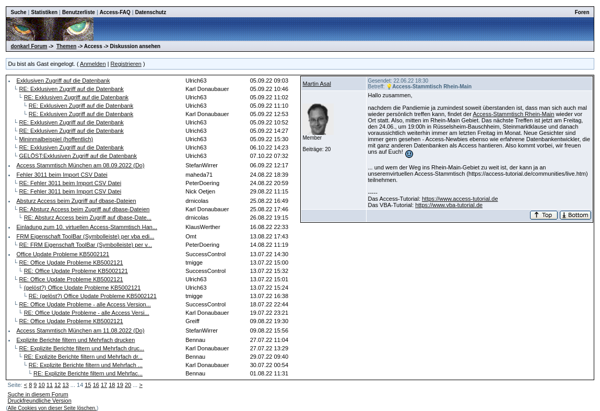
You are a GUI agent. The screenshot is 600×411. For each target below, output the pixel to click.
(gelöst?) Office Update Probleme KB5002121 (82, 287)
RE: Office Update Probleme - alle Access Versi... (86, 313)
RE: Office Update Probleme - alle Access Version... (85, 304)
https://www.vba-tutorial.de (449, 205)
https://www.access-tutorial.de (460, 199)
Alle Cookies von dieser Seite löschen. (52, 408)
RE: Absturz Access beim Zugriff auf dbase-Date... (87, 217)
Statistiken (44, 12)
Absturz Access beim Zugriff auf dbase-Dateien (76, 201)
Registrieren (126, 64)
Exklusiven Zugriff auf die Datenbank (63, 80)
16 (96, 385)
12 (57, 385)
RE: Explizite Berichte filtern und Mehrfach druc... (82, 348)
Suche (18, 12)
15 (88, 385)
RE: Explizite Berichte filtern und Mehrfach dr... (83, 356)
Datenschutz (150, 12)
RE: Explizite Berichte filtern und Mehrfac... (88, 373)
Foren (582, 12)
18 (112, 385)
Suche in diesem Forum (37, 394)
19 (120, 385)
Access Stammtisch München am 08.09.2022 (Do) (80, 165)
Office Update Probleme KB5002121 (62, 254)
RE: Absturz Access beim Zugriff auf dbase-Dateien (84, 209)
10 (42, 385)
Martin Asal (316, 84)
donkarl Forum (28, 46)
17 (104, 385)
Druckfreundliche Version (39, 400)
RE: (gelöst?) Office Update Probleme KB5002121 (93, 296)
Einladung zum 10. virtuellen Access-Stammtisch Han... (86, 227)
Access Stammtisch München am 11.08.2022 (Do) (80, 330)
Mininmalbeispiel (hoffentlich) (56, 139)
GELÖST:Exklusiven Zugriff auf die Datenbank (78, 156)
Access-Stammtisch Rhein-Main (513, 114)
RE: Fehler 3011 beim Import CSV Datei (70, 183)
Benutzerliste (78, 12)
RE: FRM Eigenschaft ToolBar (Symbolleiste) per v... (85, 245)
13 (65, 385)
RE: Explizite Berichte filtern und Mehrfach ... (86, 365)
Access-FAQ (115, 12)
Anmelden (93, 64)
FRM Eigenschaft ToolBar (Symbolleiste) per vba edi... (85, 236)
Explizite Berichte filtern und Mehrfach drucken (75, 340)
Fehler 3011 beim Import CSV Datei (61, 175)
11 (49, 385)
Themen (66, 46)
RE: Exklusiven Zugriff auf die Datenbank (71, 89)
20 (128, 385)
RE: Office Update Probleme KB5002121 (71, 262)
